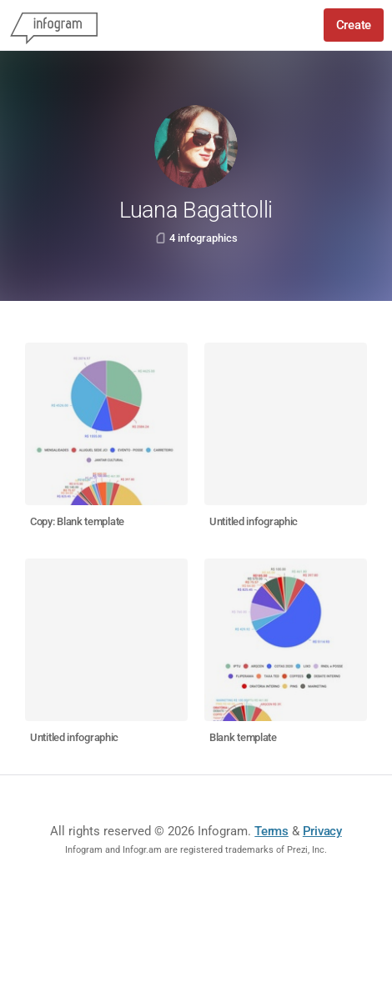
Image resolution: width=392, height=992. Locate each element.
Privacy (322, 831)
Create (353, 25)
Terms (271, 831)
